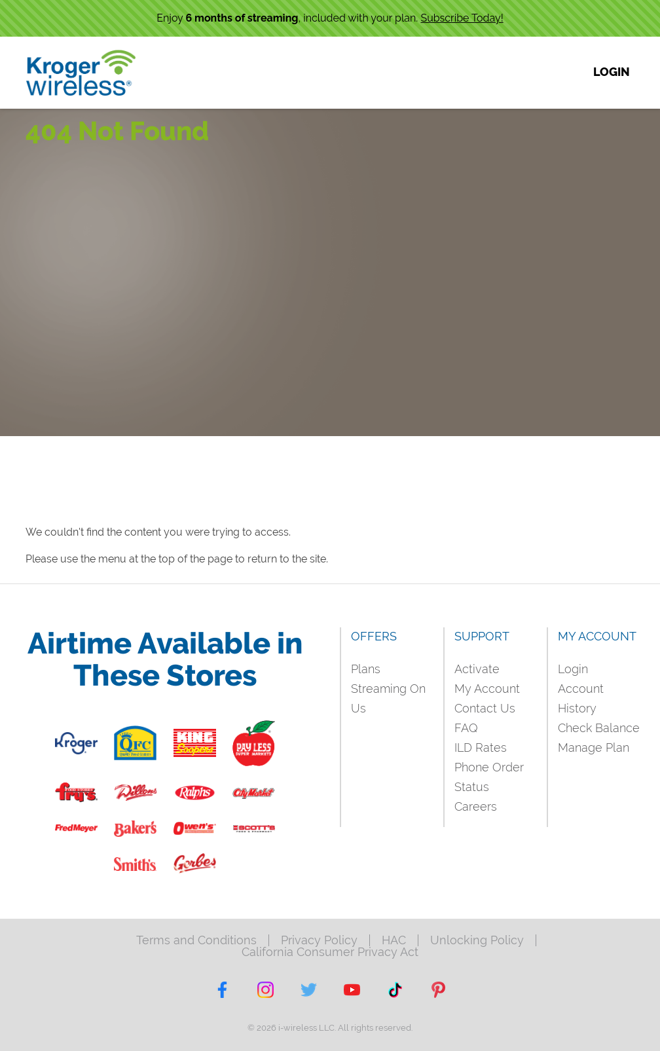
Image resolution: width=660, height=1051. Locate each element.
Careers (475, 806)
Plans (365, 669)
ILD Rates (480, 747)
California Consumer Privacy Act (330, 952)
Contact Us (484, 708)
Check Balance (599, 728)
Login (573, 669)
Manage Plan (593, 747)
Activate (477, 669)
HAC (394, 940)
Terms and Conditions (196, 940)
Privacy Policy (319, 940)
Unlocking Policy (477, 940)
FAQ (466, 728)
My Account (487, 688)
